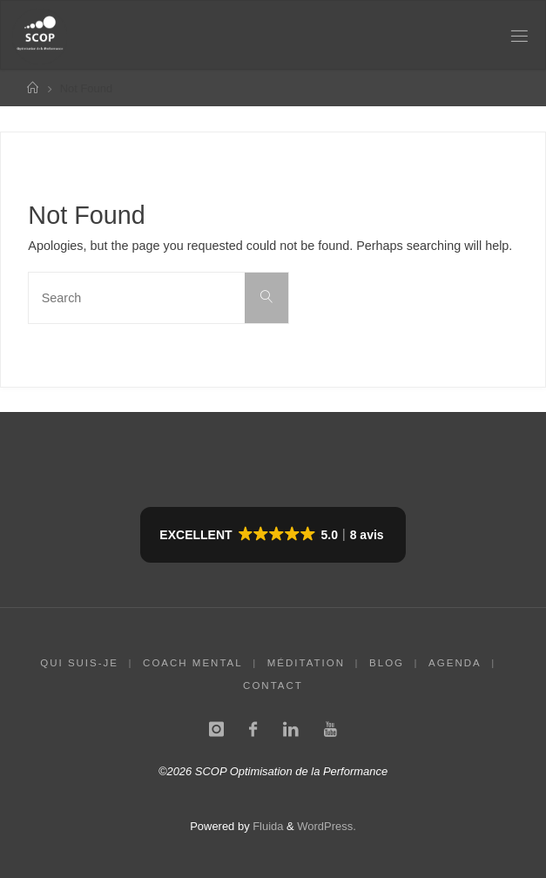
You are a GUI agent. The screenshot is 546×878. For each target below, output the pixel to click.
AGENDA (455, 663)
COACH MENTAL (193, 663)
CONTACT (273, 685)
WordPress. (326, 826)
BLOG (386, 663)
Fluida (267, 826)
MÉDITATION (306, 663)
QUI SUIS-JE (79, 663)
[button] (272, 535)
